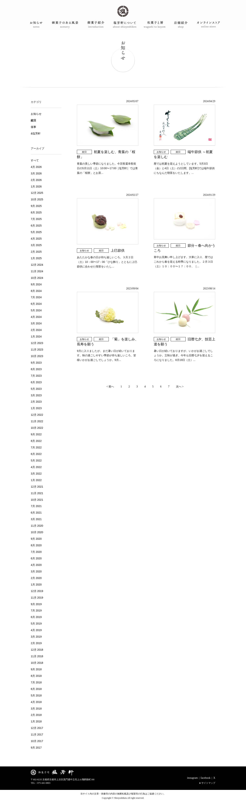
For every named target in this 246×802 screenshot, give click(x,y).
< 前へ (110, 386)
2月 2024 (36, 329)
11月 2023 (37, 349)
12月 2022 (37, 414)
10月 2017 (37, 741)
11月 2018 (37, 656)
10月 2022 (37, 427)
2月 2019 (36, 643)
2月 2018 (36, 714)
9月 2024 (36, 284)
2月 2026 (36, 180)
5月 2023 (36, 388)
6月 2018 (36, 688)
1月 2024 (36, 336)
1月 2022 (36, 480)
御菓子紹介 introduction (94, 24)
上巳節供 (119, 250)
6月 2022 (36, 454)
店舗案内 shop (180, 24)
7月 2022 (36, 447)
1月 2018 (36, 721)
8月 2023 (36, 369)
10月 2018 (37, 662)
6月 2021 (36, 512)
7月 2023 (36, 375)
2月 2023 (36, 401)
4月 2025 (36, 238)
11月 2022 (37, 421)
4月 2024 (36, 316)
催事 (33, 126)
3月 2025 (36, 245)
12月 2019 (37, 591)
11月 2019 (37, 597)
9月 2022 (36, 434)
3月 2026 (36, 173)
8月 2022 (36, 440)
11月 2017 (37, 734)
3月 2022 (36, 473)
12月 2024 (37, 264)
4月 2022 (36, 467)
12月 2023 (37, 343)
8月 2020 (36, 545)
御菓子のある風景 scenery (66, 24)
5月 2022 (36, 460)
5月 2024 (36, 310)
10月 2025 (37, 199)
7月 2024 (36, 297)
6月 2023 (36, 382)
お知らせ (161, 152)
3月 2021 (36, 519)
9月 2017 (36, 747)
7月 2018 (36, 682)
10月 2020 (37, 532)
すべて (35, 160)
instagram (192, 777)
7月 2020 (36, 551)
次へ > (180, 386)
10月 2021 (37, 499)
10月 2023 (37, 356)
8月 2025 (36, 212)
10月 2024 (37, 277)
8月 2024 (36, 290)
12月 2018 (37, 649)
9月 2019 (36, 604)
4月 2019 (36, 630)
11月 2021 (37, 493)
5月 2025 (36, 232)
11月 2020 (37, 525)
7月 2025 (36, 219)
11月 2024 (37, 271)
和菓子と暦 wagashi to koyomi (151, 24)
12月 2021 (37, 486)
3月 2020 (36, 571)
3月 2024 (36, 323)
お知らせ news (37, 24)
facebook (205, 777)
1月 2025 (36, 258)
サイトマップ (208, 783)
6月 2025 (36, 225)
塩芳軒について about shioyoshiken (123, 24)
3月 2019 (36, 636)
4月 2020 (36, 564)
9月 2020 (36, 538)
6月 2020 (36, 558)
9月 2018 (36, 669)
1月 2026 (36, 186)
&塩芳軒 (36, 133)
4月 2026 (36, 166)
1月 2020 (36, 584)
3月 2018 (36, 708)
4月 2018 (36, 702)
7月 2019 (36, 610)
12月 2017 (37, 728)
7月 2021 (36, 506)
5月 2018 (36, 695)
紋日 (84, 152)
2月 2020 (36, 578)
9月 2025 (36, 205)
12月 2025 (37, 192)
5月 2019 (36, 623)
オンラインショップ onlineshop (208, 24)
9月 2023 (36, 362)
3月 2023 (36, 395)
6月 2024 (36, 303)
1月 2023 (36, 408)
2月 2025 (36, 251)
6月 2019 (36, 617)
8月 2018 (36, 675)
